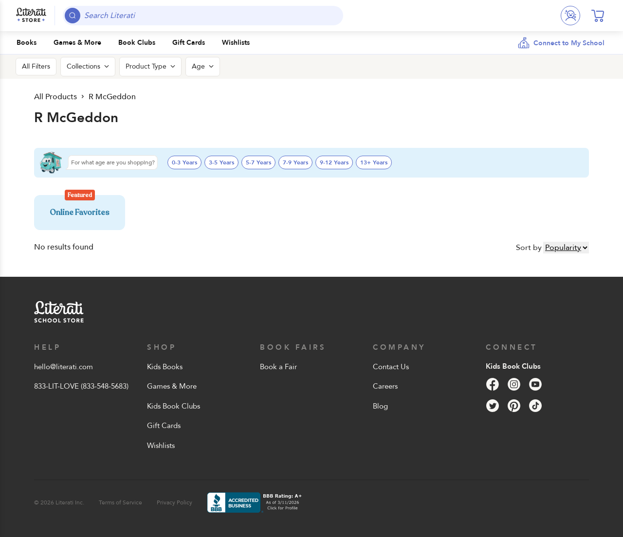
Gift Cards (164, 425)
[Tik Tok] (535, 405)
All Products (54, 96)
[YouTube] (535, 384)
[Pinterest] (514, 405)
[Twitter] (492, 405)
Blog (380, 406)
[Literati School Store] (31, 15)
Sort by (529, 247)
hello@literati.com (63, 367)
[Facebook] (492, 384)
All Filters (36, 66)
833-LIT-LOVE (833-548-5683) (81, 386)
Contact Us (391, 367)
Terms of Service (120, 502)
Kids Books (165, 367)
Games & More (172, 386)
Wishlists (161, 445)
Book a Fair (278, 367)
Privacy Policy (174, 502)
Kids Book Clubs (173, 406)
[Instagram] (514, 384)
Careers (385, 386)
